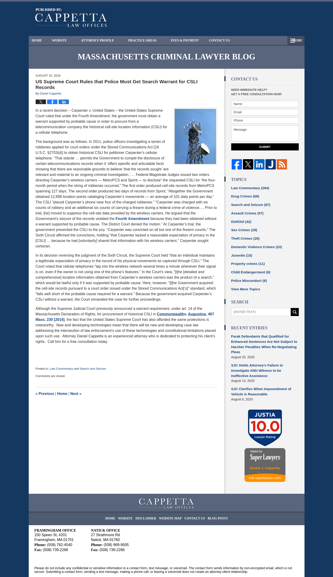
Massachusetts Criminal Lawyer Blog (71, 17)
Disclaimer (149, 502)
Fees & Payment (193, 40)
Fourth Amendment (132, 219)
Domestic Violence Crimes (254, 244)
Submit (265, 147)
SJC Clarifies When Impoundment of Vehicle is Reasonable (259, 378)
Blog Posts (213, 502)
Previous (45, 394)
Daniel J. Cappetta (265, 454)
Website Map (170, 502)
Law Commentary (61, 368)
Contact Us (280, 40)
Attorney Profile (105, 40)
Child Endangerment (249, 268)
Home (41, 40)
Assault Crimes (246, 212)
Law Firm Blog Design (277, 567)
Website (67, 40)
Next (75, 394)
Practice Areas (151, 40)
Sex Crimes (243, 228)
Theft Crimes (244, 236)
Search (295, 307)
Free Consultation (238, 40)
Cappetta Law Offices (76, 567)
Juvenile (241, 252)
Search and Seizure (93, 368)
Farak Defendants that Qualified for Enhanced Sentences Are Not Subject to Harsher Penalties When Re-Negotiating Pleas (261, 338)
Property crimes (246, 260)
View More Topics (244, 284)
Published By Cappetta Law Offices (274, 19)
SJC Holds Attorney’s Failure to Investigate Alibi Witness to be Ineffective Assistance (264, 360)
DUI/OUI (240, 220)
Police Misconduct (247, 276)
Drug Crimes (244, 195)
